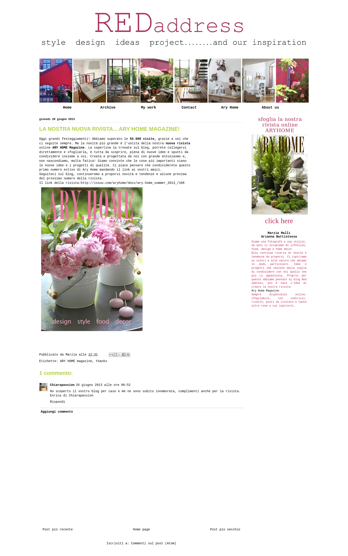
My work (148, 108)
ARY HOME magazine (76, 361)
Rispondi (57, 402)
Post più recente (58, 529)
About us (270, 108)
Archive (107, 108)
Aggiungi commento (57, 412)
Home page (141, 529)
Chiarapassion (62, 385)
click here (279, 221)
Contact (189, 108)
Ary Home (229, 108)
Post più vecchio (225, 529)
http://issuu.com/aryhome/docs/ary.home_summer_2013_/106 (132, 183)
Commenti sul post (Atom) (153, 543)
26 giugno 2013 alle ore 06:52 (103, 385)
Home (67, 108)
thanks (101, 361)
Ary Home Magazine (265, 290)
